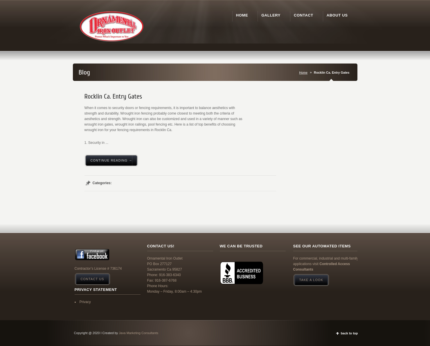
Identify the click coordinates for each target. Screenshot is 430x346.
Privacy (85, 302)
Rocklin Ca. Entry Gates (113, 96)
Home (303, 72)
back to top (349, 333)
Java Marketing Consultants (138, 333)
